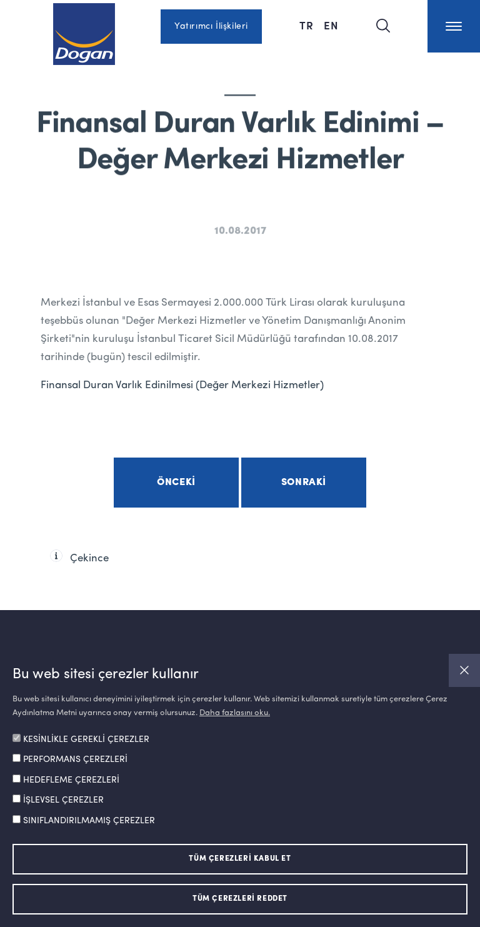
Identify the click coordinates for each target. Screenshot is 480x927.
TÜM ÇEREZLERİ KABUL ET (240, 859)
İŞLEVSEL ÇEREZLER (63, 800)
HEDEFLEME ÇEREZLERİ (71, 780)
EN (331, 25)
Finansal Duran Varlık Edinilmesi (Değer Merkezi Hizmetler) (182, 385)
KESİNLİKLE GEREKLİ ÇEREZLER (86, 739)
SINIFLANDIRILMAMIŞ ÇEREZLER (89, 820)
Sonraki (303, 483)
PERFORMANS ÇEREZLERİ (75, 759)
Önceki (176, 483)
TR (306, 25)
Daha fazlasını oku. (234, 713)
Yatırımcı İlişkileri (211, 26)
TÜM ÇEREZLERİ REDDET (240, 899)
